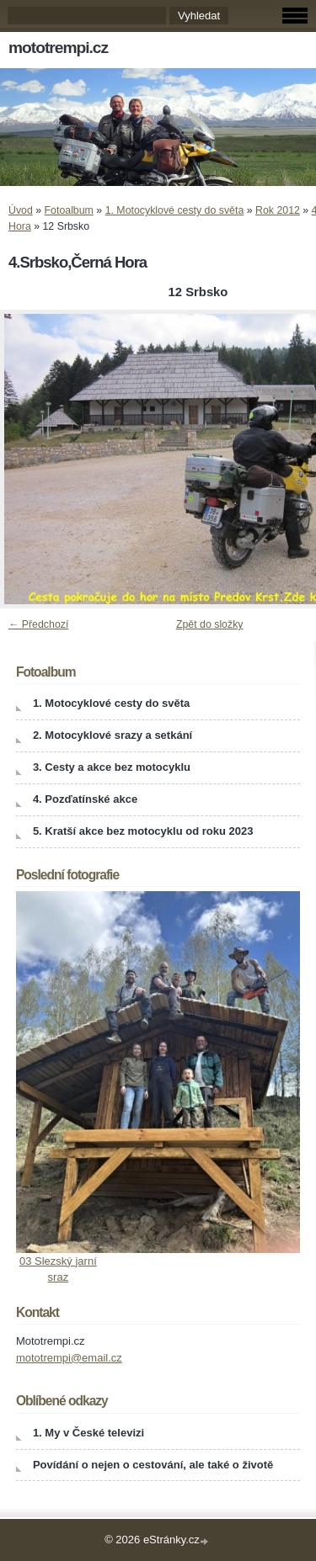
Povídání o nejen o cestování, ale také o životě (153, 1464)
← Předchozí (38, 624)
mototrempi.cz (58, 47)
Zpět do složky (210, 624)
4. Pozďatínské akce (85, 799)
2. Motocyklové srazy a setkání (112, 735)
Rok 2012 (277, 210)
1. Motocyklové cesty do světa (174, 210)
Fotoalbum (69, 210)
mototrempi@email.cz (69, 1357)
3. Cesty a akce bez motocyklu (111, 767)
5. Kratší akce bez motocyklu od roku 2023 (143, 831)
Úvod (20, 210)
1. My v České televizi (88, 1432)
